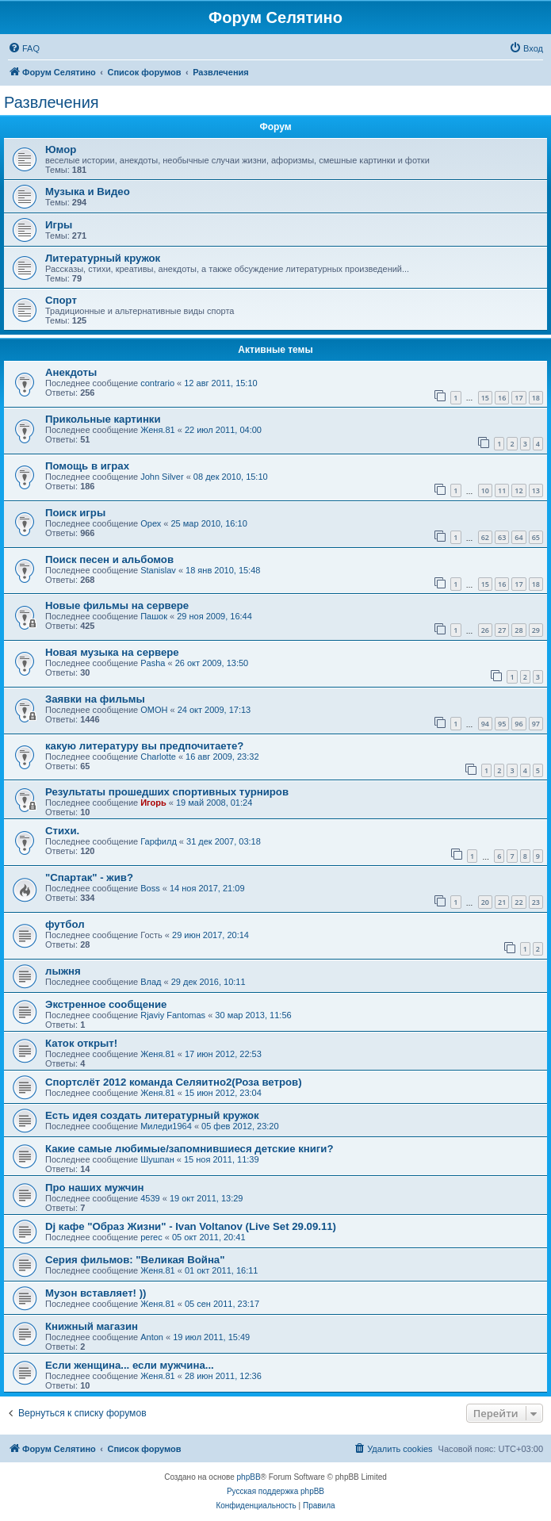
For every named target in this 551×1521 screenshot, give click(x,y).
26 (485, 630)
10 (485, 490)
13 (536, 490)
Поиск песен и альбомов (109, 559)
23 (536, 902)
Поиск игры (75, 513)
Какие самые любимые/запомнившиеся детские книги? (189, 1149)
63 (502, 537)
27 (502, 630)
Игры (58, 225)
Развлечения (51, 102)
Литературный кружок (102, 258)
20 (485, 902)
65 (536, 537)
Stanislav (158, 570)
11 (502, 490)
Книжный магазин (91, 1326)
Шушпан (157, 1159)
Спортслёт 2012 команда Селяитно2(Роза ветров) (173, 1082)
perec (151, 1237)
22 (518, 902)
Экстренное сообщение (105, 1004)
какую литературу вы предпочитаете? (144, 746)
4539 (149, 1198)
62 (485, 537)
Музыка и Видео (87, 191)
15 (485, 398)
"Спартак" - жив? (89, 877)
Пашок (153, 616)
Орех (150, 523)
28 (518, 630)
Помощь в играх (87, 466)
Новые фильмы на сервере (117, 605)
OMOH (153, 710)
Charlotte (158, 756)
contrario (157, 383)
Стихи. (62, 831)
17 (518, 398)
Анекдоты (71, 372)
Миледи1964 (166, 1126)
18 (536, 398)
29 (536, 630)
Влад (150, 982)
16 (502, 398)
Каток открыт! (81, 1043)
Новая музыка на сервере (112, 652)
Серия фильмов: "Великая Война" (134, 1260)
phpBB (249, 1477)
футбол (65, 924)
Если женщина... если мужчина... (129, 1365)
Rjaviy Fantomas (172, 1015)
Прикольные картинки (103, 419)
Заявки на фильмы (95, 699)
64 (518, 537)
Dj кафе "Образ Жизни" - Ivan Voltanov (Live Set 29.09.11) (190, 1226)
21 (502, 902)
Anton (151, 1337)
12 (518, 490)
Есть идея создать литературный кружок (152, 1115)
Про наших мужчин (94, 1187)
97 (536, 723)
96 (518, 723)
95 (502, 723)
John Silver (161, 476)
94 (485, 723)
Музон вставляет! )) (95, 1293)
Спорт (61, 300)
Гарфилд (158, 841)
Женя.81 (157, 430)
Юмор (60, 149)
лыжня (63, 971)
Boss (149, 888)
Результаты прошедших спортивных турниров (167, 792)
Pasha (152, 663)
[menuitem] (24, 48)
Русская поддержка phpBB (275, 1491)
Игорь (153, 802)
